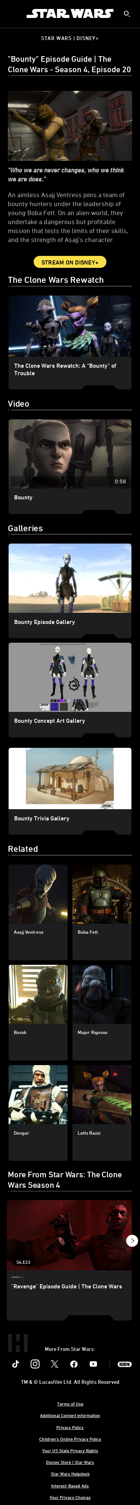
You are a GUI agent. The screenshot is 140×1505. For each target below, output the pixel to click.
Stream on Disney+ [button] (70, 262)
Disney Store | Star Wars (70, 1462)
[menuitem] (12, 13)
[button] (132, 1241)
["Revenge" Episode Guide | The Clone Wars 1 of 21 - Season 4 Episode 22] (69, 1235)
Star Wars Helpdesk (70, 1473)
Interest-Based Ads (70, 1485)
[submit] (127, 14)
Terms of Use (70, 1403)
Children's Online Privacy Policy (70, 1438)
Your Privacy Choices (70, 1497)
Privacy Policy (70, 1427)
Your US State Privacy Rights (70, 1450)
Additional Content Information (70, 1415)
